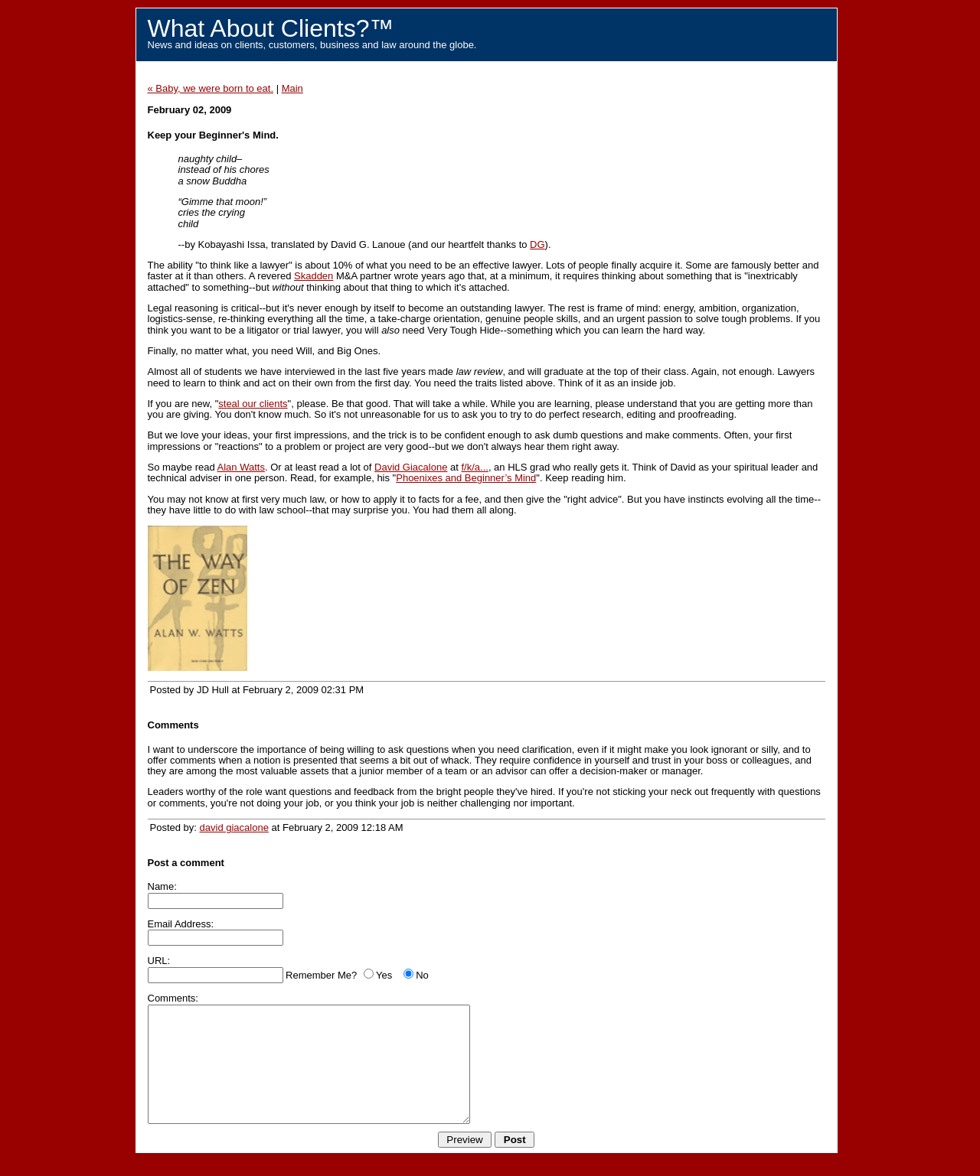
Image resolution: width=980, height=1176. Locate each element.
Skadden (313, 276)
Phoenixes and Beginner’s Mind (466, 478)
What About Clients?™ (271, 28)
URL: (159, 960)
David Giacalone (410, 467)
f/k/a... (474, 467)
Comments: (173, 998)
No (422, 975)
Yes (384, 975)
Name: (162, 886)
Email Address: (181, 924)
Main (292, 88)
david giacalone (234, 827)
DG (537, 244)
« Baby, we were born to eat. (211, 88)
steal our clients (252, 403)
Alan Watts (241, 467)
